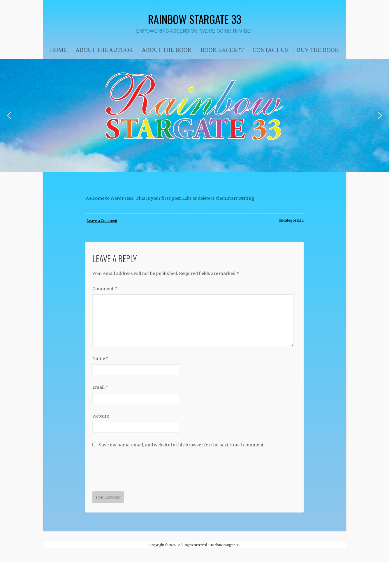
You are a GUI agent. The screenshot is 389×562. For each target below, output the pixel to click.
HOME (58, 50)
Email (100, 387)
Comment (104, 288)
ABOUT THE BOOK (167, 50)
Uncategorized (291, 220)
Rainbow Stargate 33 (194, 19)
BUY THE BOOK (318, 50)
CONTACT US (270, 50)
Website (100, 416)
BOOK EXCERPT (222, 50)
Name (100, 358)
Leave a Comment (102, 221)
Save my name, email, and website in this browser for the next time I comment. (182, 445)
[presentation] (136, 467)
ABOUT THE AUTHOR (104, 50)
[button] (9, 115)
